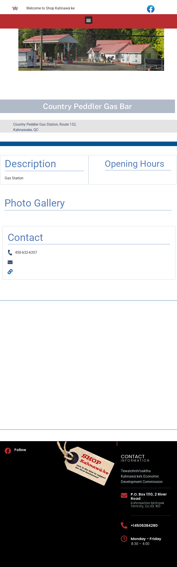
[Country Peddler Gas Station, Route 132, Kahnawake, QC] (88, 365)
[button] (88, 20)
